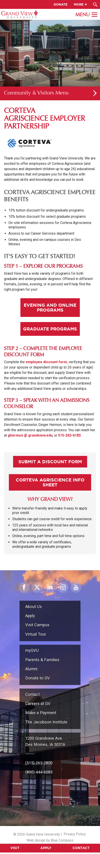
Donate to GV (37, 678)
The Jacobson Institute (46, 722)
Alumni (31, 669)
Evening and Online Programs (50, 307)
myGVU (32, 650)
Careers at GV (38, 703)
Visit (15, 848)
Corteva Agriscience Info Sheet (50, 482)
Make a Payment (40, 712)
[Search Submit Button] (95, 4)
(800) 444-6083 (39, 772)
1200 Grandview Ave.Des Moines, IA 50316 (45, 741)
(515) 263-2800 (39, 763)
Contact (81, 848)
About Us (33, 606)
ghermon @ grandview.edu (30, 435)
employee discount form (46, 362)
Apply (45, 848)
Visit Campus (37, 624)
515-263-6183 (69, 435)
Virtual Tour (35, 634)
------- (30, 753)
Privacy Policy (75, 834)
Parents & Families (42, 659)
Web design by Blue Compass (50, 840)
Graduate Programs (50, 328)
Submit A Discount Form (50, 461)
